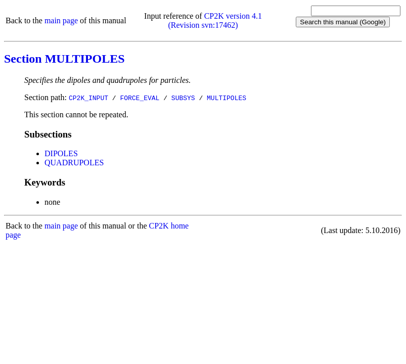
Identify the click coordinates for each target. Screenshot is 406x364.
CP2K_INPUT (88, 97)
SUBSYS (183, 97)
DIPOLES (61, 153)
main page (61, 20)
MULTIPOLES (226, 97)
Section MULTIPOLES (64, 58)
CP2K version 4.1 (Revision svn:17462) (215, 20)
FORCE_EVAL (139, 97)
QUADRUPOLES (74, 162)
